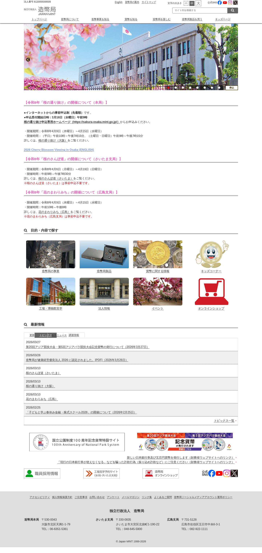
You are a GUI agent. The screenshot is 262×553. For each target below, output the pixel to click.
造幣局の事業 (50, 255)
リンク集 (147, 502)
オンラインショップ (211, 295)
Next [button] (234, 59)
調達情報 (119, 340)
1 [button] (168, 88)
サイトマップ (149, 2)
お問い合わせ (97, 502)
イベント (157, 295)
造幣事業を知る (100, 19)
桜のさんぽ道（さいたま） (55, 178)
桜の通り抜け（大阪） (52, 140)
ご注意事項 (81, 502)
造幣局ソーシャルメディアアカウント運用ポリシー (203, 502)
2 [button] (176, 88)
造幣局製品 (104, 255)
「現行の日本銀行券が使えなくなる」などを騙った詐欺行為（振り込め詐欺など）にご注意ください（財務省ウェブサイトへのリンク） (145, 467)
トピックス (64, 340)
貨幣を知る (131, 19)
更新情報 (37, 340)
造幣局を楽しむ (162, 19)
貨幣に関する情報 (157, 255)
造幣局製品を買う (192, 19)
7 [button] (212, 88)
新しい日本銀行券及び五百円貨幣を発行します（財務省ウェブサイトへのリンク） (180, 463)
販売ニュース (92, 340)
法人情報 (104, 295)
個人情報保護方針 (62, 502)
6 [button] (205, 88)
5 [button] (197, 88)
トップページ (39, 19)
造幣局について (70, 19)
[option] (131, 56)
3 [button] (183, 88)
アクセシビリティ (40, 502)
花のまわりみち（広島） (54, 211)
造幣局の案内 (132, 2)
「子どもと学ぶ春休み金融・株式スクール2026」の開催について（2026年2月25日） (81, 418)
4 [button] (190, 88)
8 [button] (219, 88)
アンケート (113, 502)
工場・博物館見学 (50, 295)
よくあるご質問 (163, 502)
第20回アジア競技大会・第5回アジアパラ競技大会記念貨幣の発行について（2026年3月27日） (88, 352)
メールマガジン (131, 502)
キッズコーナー (211, 255)
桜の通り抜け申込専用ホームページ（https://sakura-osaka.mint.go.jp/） (72, 121)
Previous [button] (27, 59)
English (118, 2)
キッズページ (222, 19)
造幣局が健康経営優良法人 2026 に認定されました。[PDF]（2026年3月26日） (77, 365)
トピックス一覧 (224, 426)
